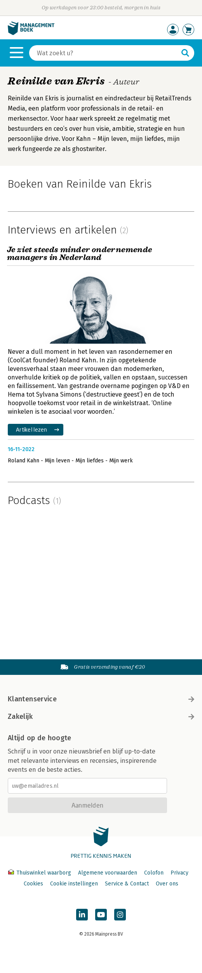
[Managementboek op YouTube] (101, 914)
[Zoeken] (104, 53)
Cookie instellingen (74, 883)
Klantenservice (101, 699)
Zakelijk (101, 716)
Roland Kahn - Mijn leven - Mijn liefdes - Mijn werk (70, 460)
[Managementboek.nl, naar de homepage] (31, 33)
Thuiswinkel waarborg (40, 872)
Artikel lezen (31, 429)
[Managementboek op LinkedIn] (82, 914)
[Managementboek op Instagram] (120, 914)
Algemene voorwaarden (107, 872)
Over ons (167, 883)
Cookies (33, 883)
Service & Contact (127, 883)
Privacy (179, 872)
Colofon (154, 872)
